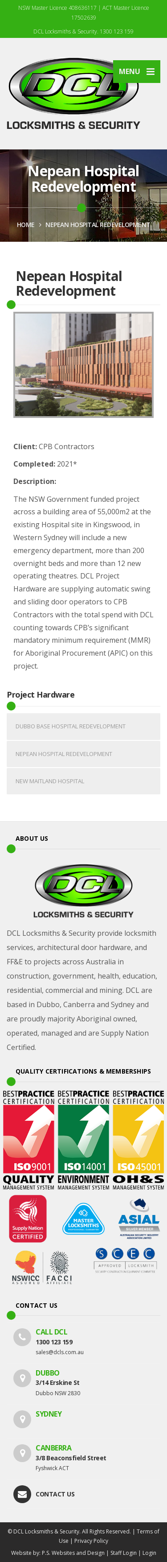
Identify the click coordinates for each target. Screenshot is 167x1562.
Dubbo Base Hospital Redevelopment (71, 726)
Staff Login (123, 1553)
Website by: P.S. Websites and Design (58, 1553)
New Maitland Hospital (50, 781)
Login (149, 1553)
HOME (26, 224)
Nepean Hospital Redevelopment (98, 224)
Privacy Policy (91, 1541)
